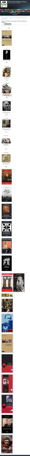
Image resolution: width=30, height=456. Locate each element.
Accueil (2, 17)
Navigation (15, 14)
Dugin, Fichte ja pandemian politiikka (9, 17)
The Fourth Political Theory (17, 2)
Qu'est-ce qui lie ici (8, 23)
